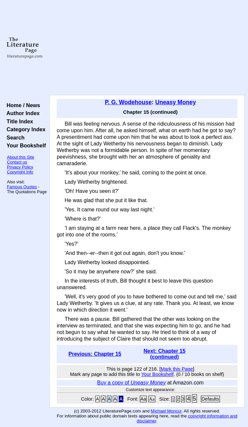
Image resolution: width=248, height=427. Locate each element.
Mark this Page (177, 369)
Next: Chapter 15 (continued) (164, 354)
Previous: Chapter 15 (95, 354)
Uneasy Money (175, 102)
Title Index (18, 121)
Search (14, 137)
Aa (143, 399)
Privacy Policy (20, 167)
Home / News (22, 105)
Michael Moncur (166, 411)
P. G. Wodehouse (128, 102)
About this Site (20, 157)
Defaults (210, 399)
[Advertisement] (147, 48)
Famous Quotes (22, 186)
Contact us (17, 162)
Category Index (25, 129)
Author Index (22, 113)
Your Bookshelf (25, 145)
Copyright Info (20, 171)
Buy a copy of (131, 382)
